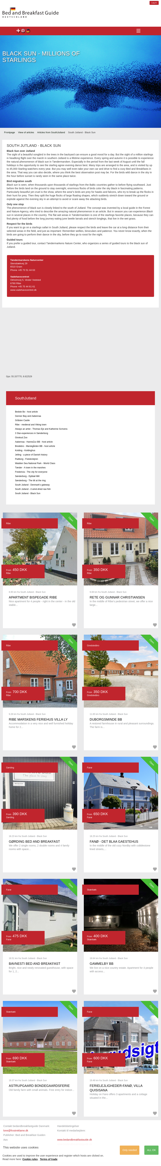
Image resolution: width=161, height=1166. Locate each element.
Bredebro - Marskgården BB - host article (35, 446)
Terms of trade (48, 1159)
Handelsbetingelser (68, 1126)
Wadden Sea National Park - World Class (35, 463)
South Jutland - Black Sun (27, 493)
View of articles (26, 132)
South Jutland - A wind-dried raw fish (33, 489)
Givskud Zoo (21, 437)
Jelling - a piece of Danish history (31, 454)
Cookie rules (30, 1159)
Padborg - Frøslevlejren (26, 459)
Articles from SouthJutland (51, 132)
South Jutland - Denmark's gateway (32, 485)
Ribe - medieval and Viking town (30, 424)
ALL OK (151, 1150)
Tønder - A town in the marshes (30, 467)
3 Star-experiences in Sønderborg (31, 433)
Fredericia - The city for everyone (31, 472)
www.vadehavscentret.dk (23, 290)
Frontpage (9, 132)
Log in (154, 3)
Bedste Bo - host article (26, 412)
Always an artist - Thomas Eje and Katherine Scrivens (41, 429)
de (28, 31)
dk (18, 31)
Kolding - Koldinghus (25, 450)
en (23, 31)
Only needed (129, 1150)
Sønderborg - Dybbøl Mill (27, 476)
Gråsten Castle (22, 420)
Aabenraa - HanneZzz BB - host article (34, 442)
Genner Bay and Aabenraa (28, 416)
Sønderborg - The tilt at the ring (30, 480)
